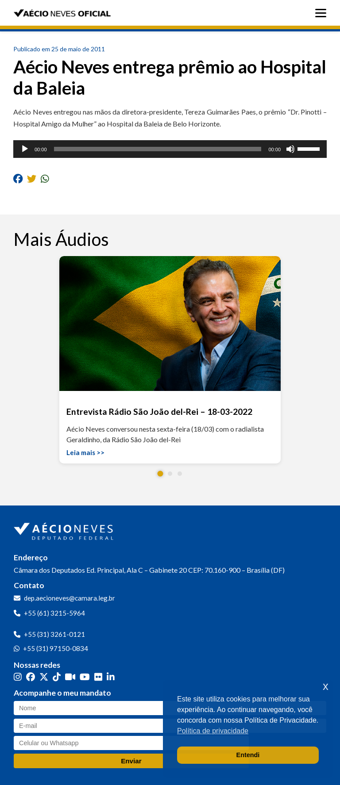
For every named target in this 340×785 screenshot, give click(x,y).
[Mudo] (290, 149)
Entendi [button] (248, 754)
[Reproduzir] (24, 149)
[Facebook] (30, 677)
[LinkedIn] (111, 677)
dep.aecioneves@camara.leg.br (69, 598)
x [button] (325, 686)
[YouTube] (85, 677)
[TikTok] (57, 677)
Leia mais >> (85, 452)
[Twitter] (43, 677)
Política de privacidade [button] (212, 731)
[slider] (158, 149)
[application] (170, 149)
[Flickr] (98, 677)
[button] (160, 474)
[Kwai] (70, 677)
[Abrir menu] (323, 13)
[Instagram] (18, 677)
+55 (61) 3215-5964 (54, 613)
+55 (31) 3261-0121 (54, 634)
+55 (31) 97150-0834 (55, 648)
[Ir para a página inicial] (65, 529)
